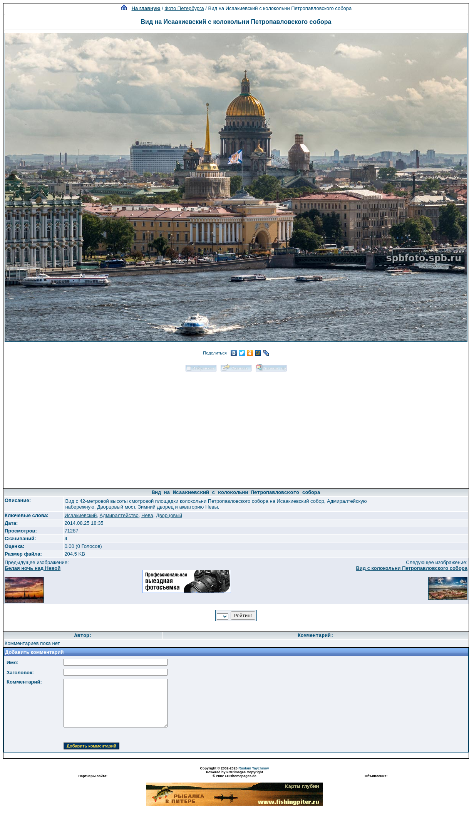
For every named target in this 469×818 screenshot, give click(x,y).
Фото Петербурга (184, 8)
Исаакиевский (80, 515)
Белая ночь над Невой (32, 568)
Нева (147, 515)
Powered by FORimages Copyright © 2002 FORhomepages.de (234, 774)
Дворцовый (169, 515)
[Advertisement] (236, 427)
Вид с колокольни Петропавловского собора (411, 568)
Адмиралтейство (119, 515)
